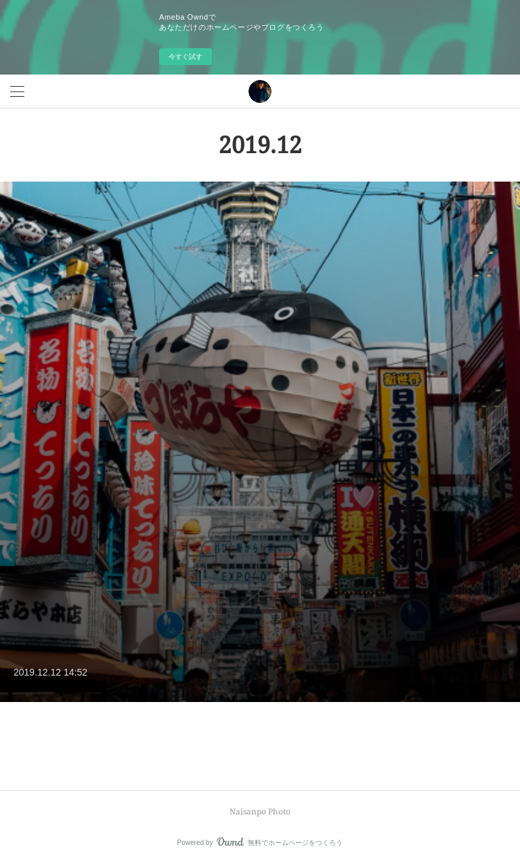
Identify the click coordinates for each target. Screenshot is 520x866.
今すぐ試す (185, 56)
